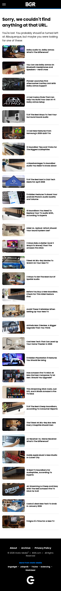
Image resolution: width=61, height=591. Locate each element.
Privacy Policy (43, 547)
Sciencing (45, 567)
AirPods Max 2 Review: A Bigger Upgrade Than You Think (41, 326)
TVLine (34, 567)
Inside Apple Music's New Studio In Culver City (42, 456)
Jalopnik (24, 567)
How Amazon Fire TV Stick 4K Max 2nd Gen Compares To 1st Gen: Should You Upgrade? (41, 375)
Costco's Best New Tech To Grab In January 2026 (42, 505)
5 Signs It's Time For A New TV (40, 521)
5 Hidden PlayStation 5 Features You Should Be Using (42, 359)
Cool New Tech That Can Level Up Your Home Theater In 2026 (42, 343)
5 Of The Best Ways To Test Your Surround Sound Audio (42, 116)
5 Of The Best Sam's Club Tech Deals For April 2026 (41, 180)
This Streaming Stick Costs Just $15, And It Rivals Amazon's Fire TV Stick (42, 391)
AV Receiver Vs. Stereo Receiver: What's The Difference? (42, 440)
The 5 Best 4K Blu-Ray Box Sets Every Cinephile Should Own (41, 424)
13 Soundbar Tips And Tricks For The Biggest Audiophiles (42, 148)
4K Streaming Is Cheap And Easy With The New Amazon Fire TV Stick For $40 (42, 488)
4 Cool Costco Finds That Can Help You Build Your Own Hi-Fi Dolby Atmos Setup (41, 99)
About (13, 547)
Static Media (21, 553)
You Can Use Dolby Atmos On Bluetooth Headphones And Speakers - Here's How (40, 67)
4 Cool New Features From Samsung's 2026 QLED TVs (39, 132)
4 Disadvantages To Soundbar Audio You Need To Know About (41, 164)
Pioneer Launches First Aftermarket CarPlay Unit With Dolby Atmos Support (41, 83)
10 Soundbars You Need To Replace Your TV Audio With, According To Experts (40, 213)
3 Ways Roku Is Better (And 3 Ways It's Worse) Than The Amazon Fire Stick (40, 245)
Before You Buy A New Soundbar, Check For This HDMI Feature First (42, 294)
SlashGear (30, 570)
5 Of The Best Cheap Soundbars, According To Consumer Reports (42, 407)
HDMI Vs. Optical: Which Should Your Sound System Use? (42, 229)
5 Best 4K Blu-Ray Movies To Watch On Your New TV (40, 262)
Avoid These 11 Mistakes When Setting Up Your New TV (41, 310)
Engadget (12, 567)
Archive (25, 547)
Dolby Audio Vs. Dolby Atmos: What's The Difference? (40, 51)
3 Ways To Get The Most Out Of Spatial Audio (41, 278)
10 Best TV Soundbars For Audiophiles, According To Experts (39, 472)
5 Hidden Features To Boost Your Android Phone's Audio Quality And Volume (42, 197)
